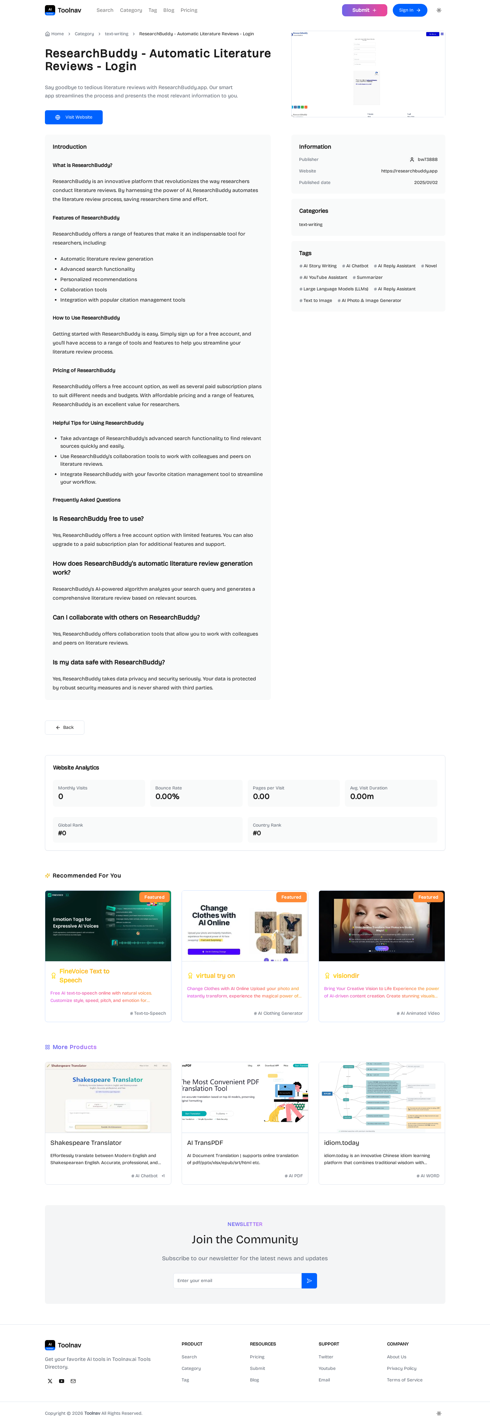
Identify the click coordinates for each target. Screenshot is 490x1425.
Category (131, 10)
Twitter (326, 1357)
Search (105, 10)
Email (324, 1380)
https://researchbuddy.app (409, 171)
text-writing (116, 34)
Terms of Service (405, 1380)
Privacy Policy (402, 1368)
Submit (257, 1368)
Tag (153, 10)
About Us (396, 1357)
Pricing (189, 10)
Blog (168, 10)
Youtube (327, 1368)
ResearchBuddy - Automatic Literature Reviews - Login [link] (196, 34)
